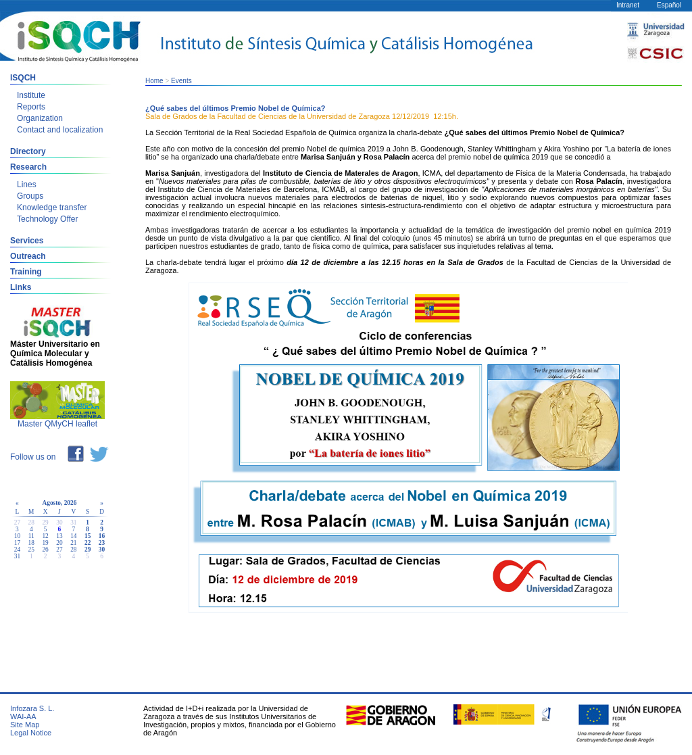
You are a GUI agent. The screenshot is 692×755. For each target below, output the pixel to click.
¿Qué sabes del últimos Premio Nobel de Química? (235, 108)
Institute (31, 95)
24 (17, 549)
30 (102, 549)
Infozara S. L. (32, 708)
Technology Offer (47, 219)
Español (669, 5)
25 (31, 549)
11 (31, 536)
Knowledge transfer (51, 207)
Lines (26, 184)
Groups (30, 196)
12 (45, 536)
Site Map (24, 725)
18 (31, 542)
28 (73, 549)
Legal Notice (30, 733)
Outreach (28, 256)
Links (20, 287)
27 (59, 549)
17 (17, 542)
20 (59, 542)
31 (17, 556)
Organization (40, 118)
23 (102, 542)
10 (17, 536)
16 (102, 536)
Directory (28, 151)
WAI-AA (23, 716)
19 (45, 542)
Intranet (627, 5)
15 (87, 536)
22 (87, 542)
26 (45, 549)
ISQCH (23, 77)
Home (154, 80)
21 (73, 542)
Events (181, 80)
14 (73, 536)
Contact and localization (60, 130)
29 (87, 549)
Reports (31, 107)
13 (59, 536)
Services (26, 240)
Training (26, 271)
